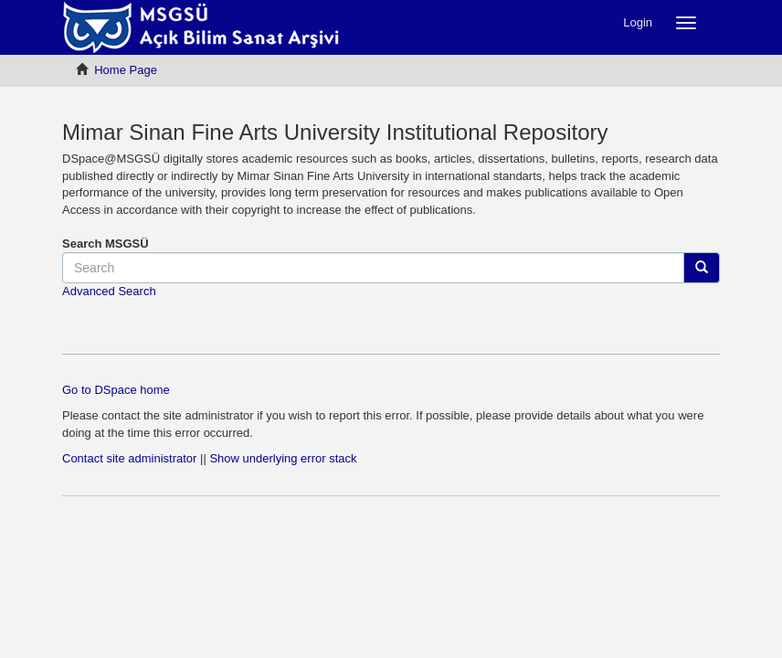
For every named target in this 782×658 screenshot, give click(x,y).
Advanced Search (109, 291)
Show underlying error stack (282, 458)
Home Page (125, 70)
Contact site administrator (129, 458)
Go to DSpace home (116, 390)
